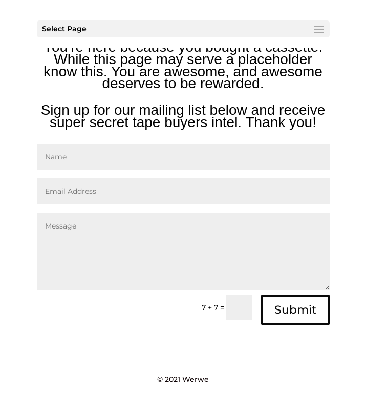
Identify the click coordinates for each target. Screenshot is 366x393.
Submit (295, 310)
